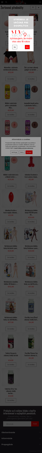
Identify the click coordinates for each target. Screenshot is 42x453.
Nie (15, 47)
